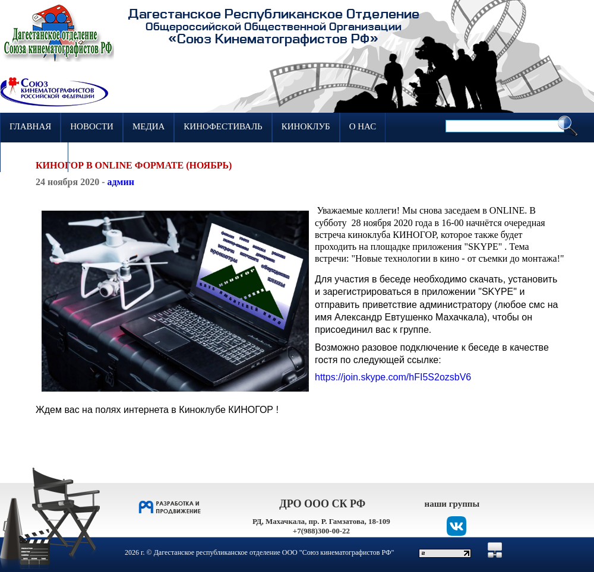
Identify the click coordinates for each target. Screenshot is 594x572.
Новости (91, 126)
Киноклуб (306, 126)
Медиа (148, 126)
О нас (363, 126)
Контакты (34, 156)
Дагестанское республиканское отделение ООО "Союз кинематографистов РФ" (274, 552)
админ (120, 182)
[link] (393, 377)
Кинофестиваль (223, 126)
